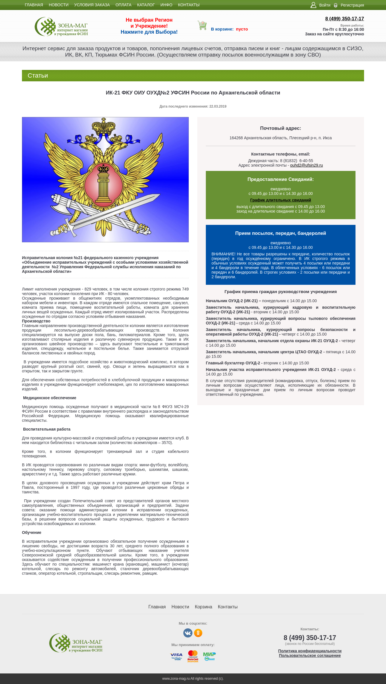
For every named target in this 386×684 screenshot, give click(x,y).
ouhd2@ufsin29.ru (306, 165)
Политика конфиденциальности (310, 651)
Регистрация (352, 5)
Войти (324, 5)
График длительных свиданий (280, 200)
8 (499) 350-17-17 (344, 18)
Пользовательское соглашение (310, 655)
